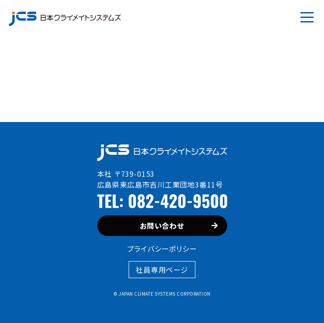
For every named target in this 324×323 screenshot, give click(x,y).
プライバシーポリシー (162, 248)
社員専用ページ (162, 269)
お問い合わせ (179, 225)
